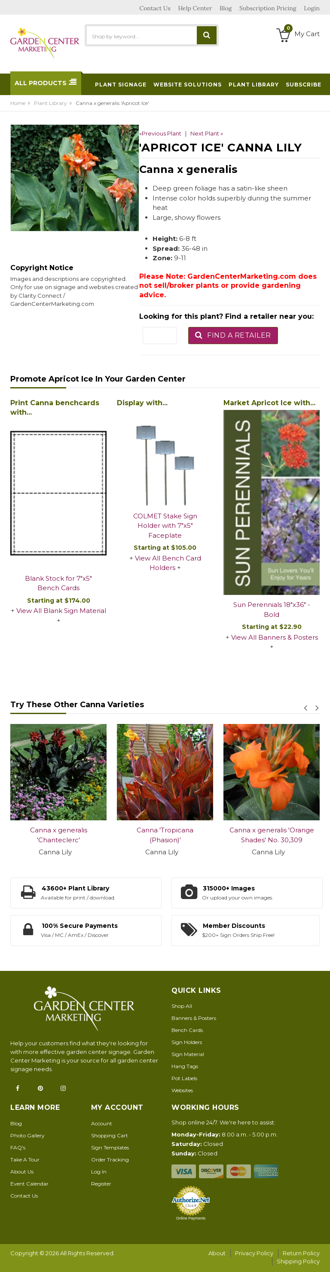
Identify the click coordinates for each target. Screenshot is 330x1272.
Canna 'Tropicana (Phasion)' (165, 835)
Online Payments (191, 1218)
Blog (16, 1123)
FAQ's (17, 1147)
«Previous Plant (160, 133)
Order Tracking (110, 1159)
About (217, 1253)
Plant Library (50, 103)
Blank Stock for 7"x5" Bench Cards (58, 583)
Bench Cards (187, 1030)
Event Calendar (29, 1183)
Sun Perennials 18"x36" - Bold (271, 610)
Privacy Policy (254, 1253)
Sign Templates (110, 1147)
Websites (182, 1090)
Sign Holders (186, 1042)
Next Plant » (206, 133)
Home (17, 103)
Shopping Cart (109, 1135)
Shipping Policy (298, 1261)
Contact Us (24, 1195)
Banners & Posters (193, 1018)
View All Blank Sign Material (61, 611)
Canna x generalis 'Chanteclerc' (58, 835)
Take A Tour (25, 1159)
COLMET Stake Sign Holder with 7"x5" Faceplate (165, 525)
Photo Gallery (27, 1135)
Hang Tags (184, 1066)
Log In (99, 1171)
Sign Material (187, 1054)
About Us (22, 1171)
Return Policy (301, 1253)
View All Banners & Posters (274, 637)
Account (101, 1123)
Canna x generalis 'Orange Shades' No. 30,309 (271, 835)
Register (101, 1183)
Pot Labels (184, 1078)
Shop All (181, 1006)
